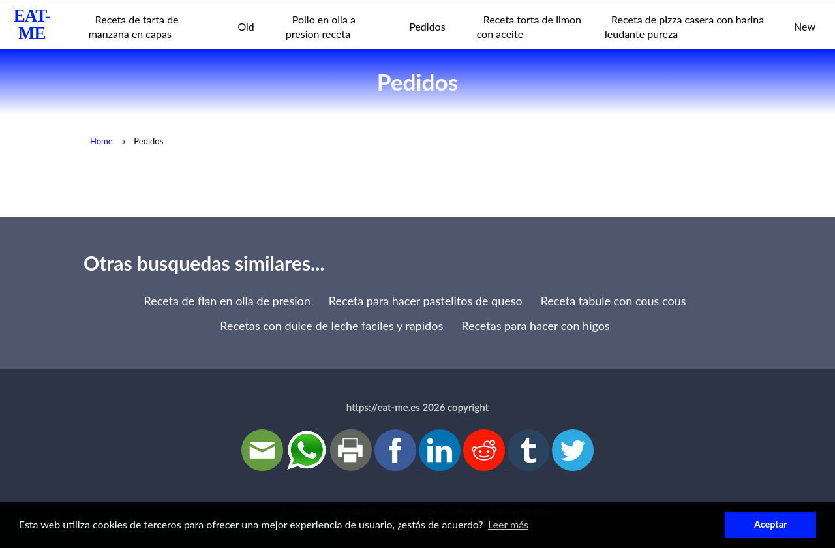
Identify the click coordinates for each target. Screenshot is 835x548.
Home (101, 141)
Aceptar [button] (770, 524)
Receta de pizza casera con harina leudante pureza (684, 26)
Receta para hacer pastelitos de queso (426, 301)
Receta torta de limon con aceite (529, 26)
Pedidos (427, 26)
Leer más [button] (508, 524)
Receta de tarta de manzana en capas (134, 26)
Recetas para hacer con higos (535, 325)
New (804, 26)
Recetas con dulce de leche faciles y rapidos (331, 325)
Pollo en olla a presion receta (321, 26)
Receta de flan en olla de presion (227, 301)
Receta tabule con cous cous (613, 301)
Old (245, 26)
